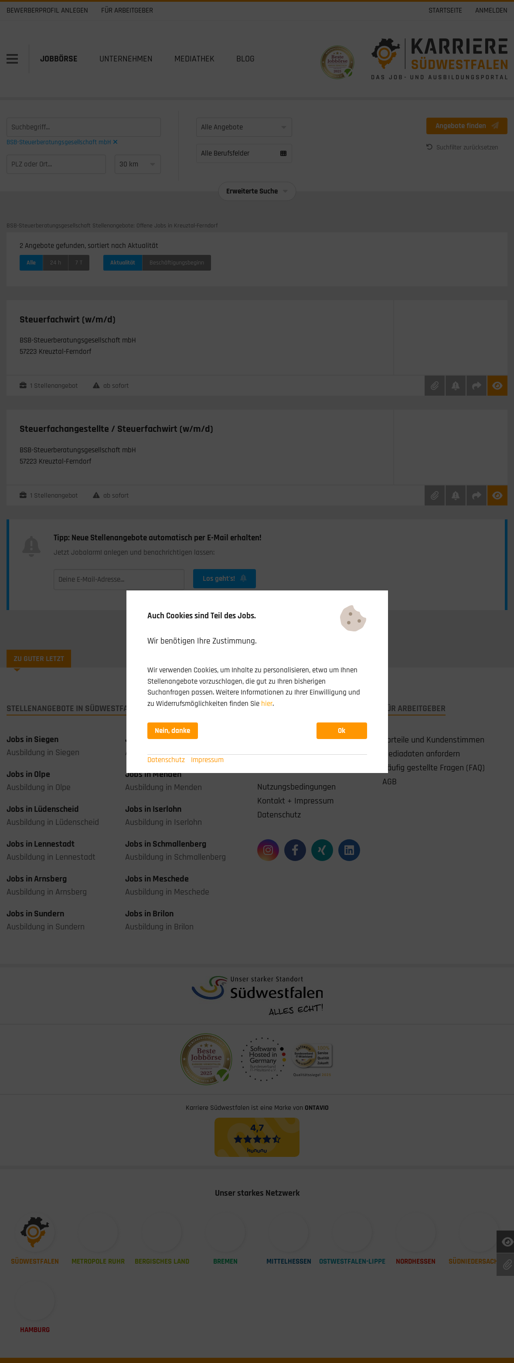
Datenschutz (166, 760)
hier (266, 704)
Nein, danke (172, 731)
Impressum (207, 760)
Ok (341, 731)
